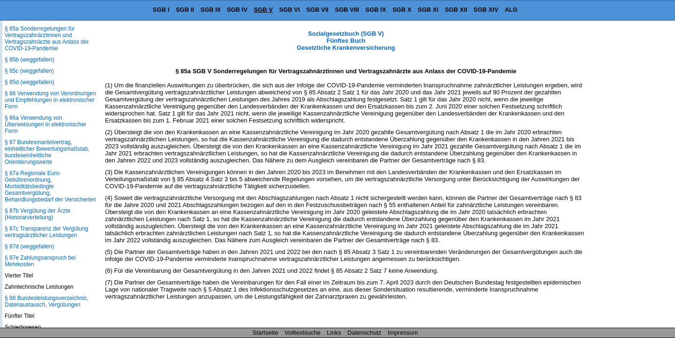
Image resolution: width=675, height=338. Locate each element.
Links (334, 332)
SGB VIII (347, 9)
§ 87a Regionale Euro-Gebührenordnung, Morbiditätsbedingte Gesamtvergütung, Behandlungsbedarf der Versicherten (50, 186)
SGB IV (237, 9)
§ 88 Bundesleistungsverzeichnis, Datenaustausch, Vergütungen (46, 301)
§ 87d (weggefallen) (29, 246)
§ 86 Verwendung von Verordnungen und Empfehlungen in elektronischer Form (50, 100)
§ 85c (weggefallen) (29, 71)
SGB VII (317, 9)
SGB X (401, 9)
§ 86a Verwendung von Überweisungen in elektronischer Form (45, 124)
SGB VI (289, 9)
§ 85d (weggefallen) (29, 82)
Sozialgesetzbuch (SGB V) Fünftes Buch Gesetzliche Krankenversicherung (346, 40)
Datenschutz (364, 332)
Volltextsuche (303, 332)
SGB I (161, 9)
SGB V (263, 9)
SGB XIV (485, 9)
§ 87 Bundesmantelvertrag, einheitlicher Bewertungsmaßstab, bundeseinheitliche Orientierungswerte (47, 152)
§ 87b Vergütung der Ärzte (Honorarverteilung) (37, 214)
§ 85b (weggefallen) (29, 59)
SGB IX (376, 9)
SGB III (211, 9)
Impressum (403, 332)
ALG (511, 9)
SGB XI (428, 9)
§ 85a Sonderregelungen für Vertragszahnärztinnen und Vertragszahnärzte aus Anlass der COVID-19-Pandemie (47, 38)
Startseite (265, 332)
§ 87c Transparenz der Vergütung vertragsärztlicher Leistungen (46, 231)
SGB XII (456, 9)
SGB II (185, 9)
